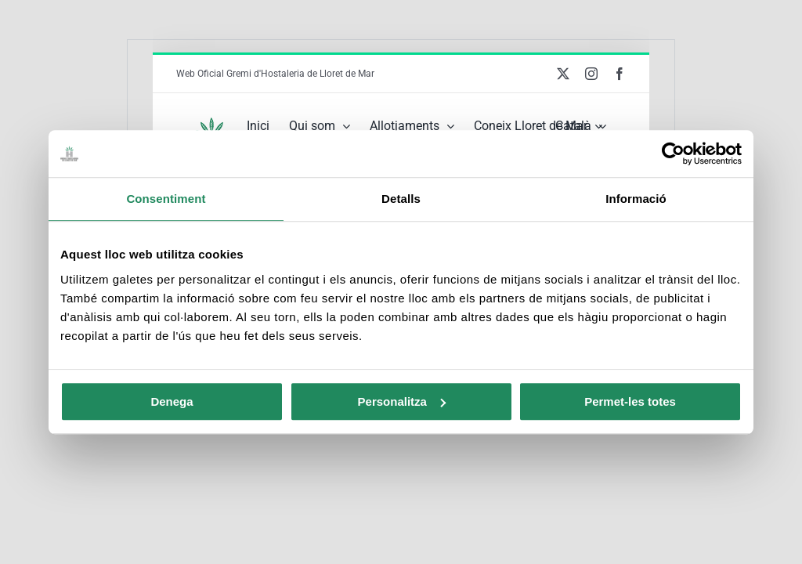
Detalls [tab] (401, 198)
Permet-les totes (630, 401)
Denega (171, 401)
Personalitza (402, 401)
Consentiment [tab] (165, 198)
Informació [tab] (636, 198)
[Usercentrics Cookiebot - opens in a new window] (673, 153)
